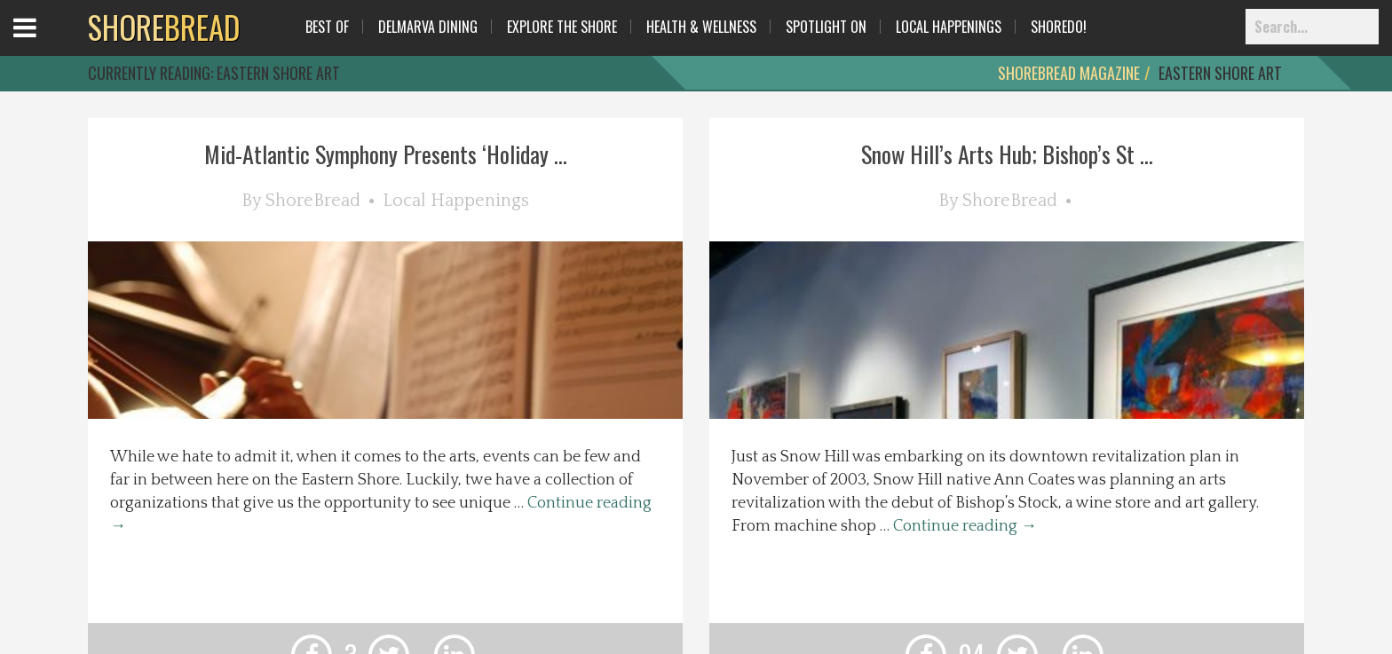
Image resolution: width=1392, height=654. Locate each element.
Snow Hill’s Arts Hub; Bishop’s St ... (1007, 154)
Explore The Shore (562, 27)
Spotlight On (826, 27)
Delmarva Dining (428, 27)
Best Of (327, 27)
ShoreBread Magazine (1069, 72)
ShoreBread (312, 200)
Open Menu (46, 44)
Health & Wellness (701, 27)
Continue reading (965, 526)
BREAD (164, 26)
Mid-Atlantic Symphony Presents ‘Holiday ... (385, 154)
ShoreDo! (1059, 27)
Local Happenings (948, 27)
